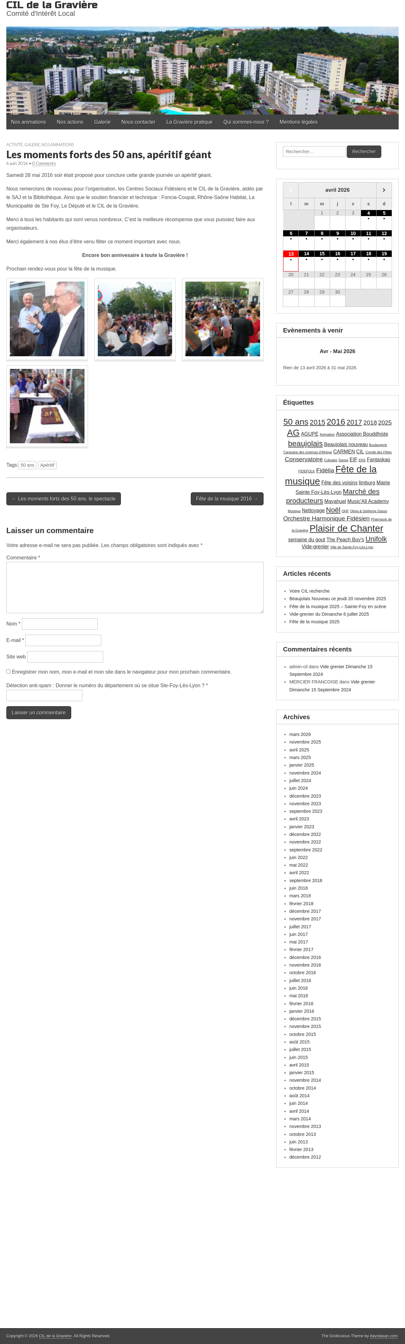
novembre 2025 (305, 741)
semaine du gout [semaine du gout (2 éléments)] (306, 539)
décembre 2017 (305, 911)
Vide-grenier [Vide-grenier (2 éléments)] (315, 546)
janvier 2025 (301, 765)
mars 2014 (300, 1118)
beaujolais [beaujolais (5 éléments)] (305, 443)
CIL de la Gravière (55, 1336)
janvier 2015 (301, 1072)
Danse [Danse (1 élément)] (343, 460)
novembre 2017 (305, 918)
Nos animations (28, 122)
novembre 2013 (305, 1126)
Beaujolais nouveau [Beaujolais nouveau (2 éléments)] (346, 444)
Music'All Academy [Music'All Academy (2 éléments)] (368, 501)
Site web (16, 656)
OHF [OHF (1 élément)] (345, 511)
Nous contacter (139, 122)
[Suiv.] (381, 351)
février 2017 (301, 949)
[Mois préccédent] (290, 190)
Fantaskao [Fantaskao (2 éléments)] (378, 459)
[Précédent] (294, 351)
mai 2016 (298, 995)
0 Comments (44, 163)
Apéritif (47, 465)
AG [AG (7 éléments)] (293, 433)
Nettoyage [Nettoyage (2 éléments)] (313, 510)
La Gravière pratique (189, 122)
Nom (13, 623)
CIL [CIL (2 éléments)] (360, 451)
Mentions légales (299, 122)
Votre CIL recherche (309, 591)
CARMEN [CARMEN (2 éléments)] (344, 451)
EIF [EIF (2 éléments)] (354, 459)
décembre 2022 (305, 834)
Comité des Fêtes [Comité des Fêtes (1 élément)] (378, 452)
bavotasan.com (384, 1336)
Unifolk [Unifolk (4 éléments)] (376, 539)
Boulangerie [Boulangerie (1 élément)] (378, 445)
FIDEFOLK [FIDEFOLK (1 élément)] (306, 471)
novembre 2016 (305, 965)
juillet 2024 (300, 780)
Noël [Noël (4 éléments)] (333, 510)
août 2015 (299, 1041)
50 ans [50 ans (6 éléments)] (295, 421)
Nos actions (70, 122)
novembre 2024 (305, 772)
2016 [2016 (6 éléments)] (336, 421)
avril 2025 (299, 749)
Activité (14, 144)
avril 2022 (299, 872)
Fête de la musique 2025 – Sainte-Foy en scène (337, 606)
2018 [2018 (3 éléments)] (370, 422)
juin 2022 (298, 857)
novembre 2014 (305, 1080)
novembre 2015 (305, 1026)
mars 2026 (300, 734)
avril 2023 (299, 818)
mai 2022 (298, 865)
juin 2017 (298, 934)
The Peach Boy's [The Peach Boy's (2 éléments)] (345, 539)
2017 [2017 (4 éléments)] (354, 422)
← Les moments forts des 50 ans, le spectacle (63, 498)
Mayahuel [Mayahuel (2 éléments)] (335, 501)
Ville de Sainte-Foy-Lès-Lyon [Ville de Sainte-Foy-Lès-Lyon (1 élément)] (351, 547)
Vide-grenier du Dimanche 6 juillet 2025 (329, 614)
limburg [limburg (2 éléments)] (367, 482)
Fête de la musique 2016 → (227, 498)
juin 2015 (298, 1057)
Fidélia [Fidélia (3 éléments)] (325, 470)
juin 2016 (298, 988)
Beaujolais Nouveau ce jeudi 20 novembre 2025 (337, 598)
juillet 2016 (300, 980)
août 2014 (299, 1095)
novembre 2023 (305, 803)
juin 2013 (298, 1141)
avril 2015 (299, 1064)
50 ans (27, 465)
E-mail (15, 640)
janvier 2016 (301, 1011)
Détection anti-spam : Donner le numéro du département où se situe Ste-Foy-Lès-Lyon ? (107, 685)
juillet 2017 (300, 926)
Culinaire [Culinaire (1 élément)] (330, 460)
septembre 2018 (305, 880)
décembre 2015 (305, 1018)
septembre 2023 (305, 811)
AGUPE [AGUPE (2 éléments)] (309, 434)
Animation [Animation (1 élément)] (327, 434)
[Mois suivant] (384, 190)
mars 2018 (300, 895)
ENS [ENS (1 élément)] (361, 460)
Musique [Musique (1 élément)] (294, 511)
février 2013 (301, 1149)
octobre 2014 (302, 1088)
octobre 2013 (302, 1134)
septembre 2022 (305, 849)
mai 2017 (298, 941)
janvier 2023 (301, 826)
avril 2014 (299, 1111)
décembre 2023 (305, 796)
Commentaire (23, 557)
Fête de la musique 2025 (314, 621)
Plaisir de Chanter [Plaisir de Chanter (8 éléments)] (346, 528)
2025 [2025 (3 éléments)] (385, 422)
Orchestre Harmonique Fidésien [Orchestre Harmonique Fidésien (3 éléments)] (326, 518)
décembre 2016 (305, 957)
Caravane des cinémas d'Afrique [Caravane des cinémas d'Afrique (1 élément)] (307, 452)
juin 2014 (298, 1103)
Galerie (102, 122)
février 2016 (301, 1003)
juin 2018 (298, 888)
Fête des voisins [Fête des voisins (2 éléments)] (339, 482)
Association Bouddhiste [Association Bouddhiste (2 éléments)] (362, 434)
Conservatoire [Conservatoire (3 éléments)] (304, 459)
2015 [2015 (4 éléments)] (317, 422)
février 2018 (301, 903)
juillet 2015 (300, 1049)
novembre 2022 (305, 841)
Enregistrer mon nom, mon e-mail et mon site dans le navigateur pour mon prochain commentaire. (122, 672)
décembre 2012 (305, 1157)
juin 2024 (298, 788)
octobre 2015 (302, 1034)
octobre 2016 (302, 972)
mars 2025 (300, 757)
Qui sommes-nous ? (246, 122)
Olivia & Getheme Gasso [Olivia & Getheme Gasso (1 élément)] (368, 511)
